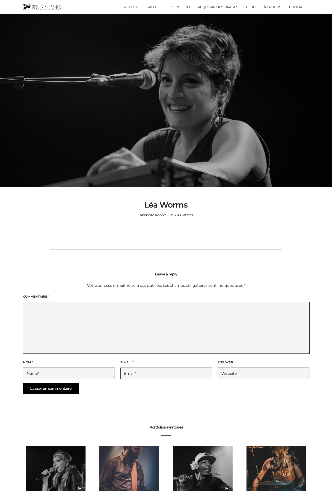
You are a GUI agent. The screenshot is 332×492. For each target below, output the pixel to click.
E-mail (126, 362)
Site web (225, 362)
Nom (28, 362)
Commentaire (36, 296)
